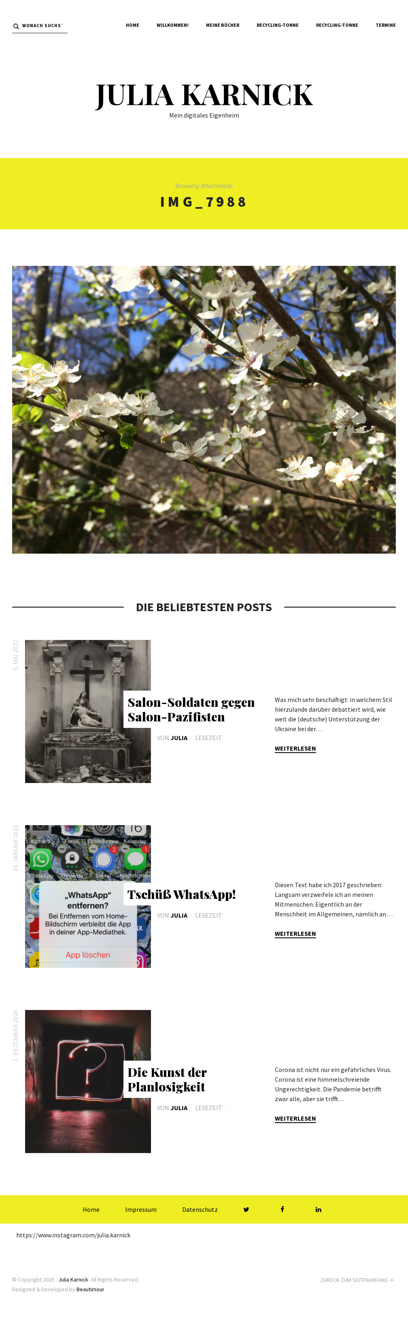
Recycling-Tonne (278, 25)
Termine (386, 25)
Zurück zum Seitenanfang (358, 1280)
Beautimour (90, 1289)
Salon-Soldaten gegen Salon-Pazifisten (191, 709)
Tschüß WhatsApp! (182, 894)
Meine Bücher (222, 25)
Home (132, 25)
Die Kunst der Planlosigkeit (167, 1079)
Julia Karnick (204, 92)
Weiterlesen (295, 748)
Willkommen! (173, 25)
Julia (178, 738)
